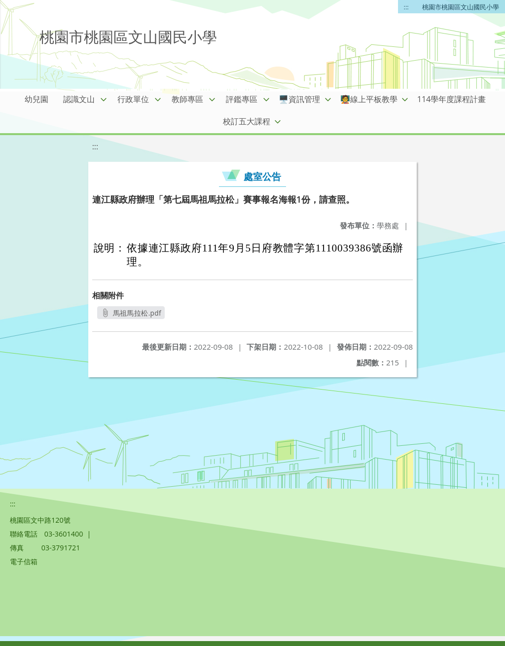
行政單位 (133, 99)
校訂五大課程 (246, 121)
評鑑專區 (241, 99)
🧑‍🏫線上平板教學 (368, 99)
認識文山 (79, 99)
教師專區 (187, 99)
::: (406, 6)
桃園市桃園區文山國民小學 (460, 6)
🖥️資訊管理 (299, 99)
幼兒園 (36, 99)
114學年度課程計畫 (451, 99)
